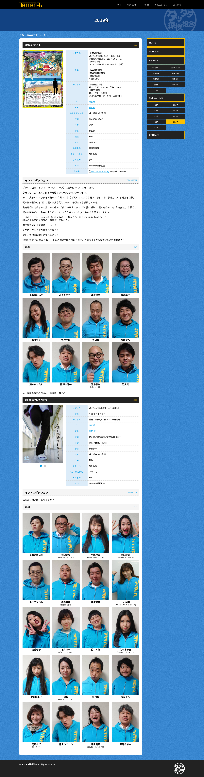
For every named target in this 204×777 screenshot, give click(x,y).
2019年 (175, 122)
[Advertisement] (166, 182)
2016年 (156, 116)
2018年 (156, 122)
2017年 (175, 116)
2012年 (156, 105)
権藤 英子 (175, 73)
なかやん (175, 84)
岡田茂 (92, 101)
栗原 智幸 (156, 73)
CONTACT (177, 5)
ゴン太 (156, 90)
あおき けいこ (156, 67)
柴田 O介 (175, 79)
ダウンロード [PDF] (100, 171)
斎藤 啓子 (156, 79)
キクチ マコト (175, 67)
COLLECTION (161, 5)
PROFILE (145, 5)
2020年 (156, 127)
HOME (118, 5)
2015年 (175, 110)
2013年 (175, 105)
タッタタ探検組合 (29, 764)
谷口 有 (92, 431)
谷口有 (92, 107)
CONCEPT (131, 5)
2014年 (156, 110)
